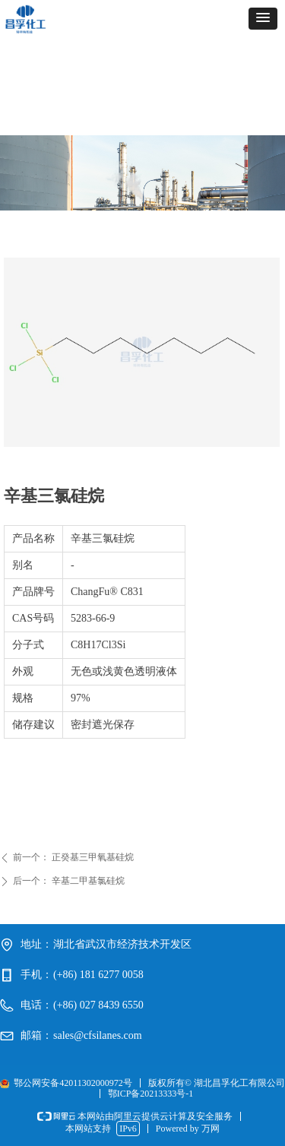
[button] (263, 19)
